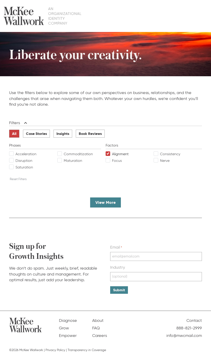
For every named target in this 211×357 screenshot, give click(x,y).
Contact (198, 16)
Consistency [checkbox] (170, 154)
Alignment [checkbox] (120, 154)
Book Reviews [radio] (90, 133)
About (163, 16)
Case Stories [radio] (36, 133)
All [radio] (14, 133)
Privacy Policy (55, 350)
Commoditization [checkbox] (78, 154)
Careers (99, 335)
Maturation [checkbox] (73, 160)
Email (116, 247)
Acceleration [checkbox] (25, 154)
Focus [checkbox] (117, 160)
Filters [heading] (14, 122)
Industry (117, 267)
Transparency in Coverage (87, 350)
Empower (142, 16)
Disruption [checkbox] (23, 160)
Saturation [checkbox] (24, 167)
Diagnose (102, 16)
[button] (24, 123)
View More (105, 202)
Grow (122, 16)
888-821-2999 (189, 328)
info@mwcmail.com (184, 335)
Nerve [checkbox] (165, 160)
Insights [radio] (62, 133)
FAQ (179, 16)
